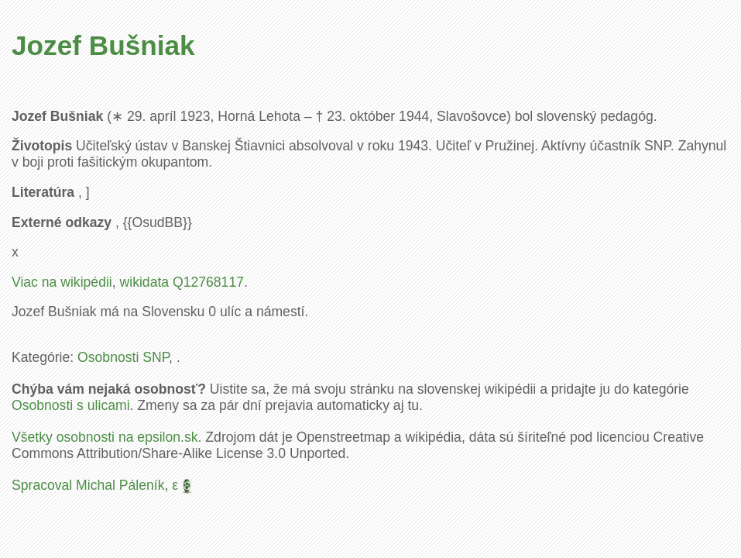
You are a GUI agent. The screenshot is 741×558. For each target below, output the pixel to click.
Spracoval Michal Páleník (88, 485)
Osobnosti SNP (123, 357)
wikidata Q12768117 (182, 282)
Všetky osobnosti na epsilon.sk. (106, 437)
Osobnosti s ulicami (71, 405)
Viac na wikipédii (62, 282)
